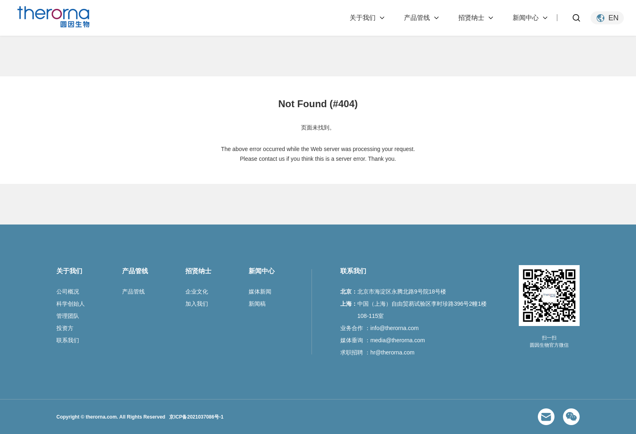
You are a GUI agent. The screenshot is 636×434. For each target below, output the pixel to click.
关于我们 (363, 17)
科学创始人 (70, 303)
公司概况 (67, 291)
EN (613, 18)
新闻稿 (257, 303)
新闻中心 (526, 17)
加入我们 (196, 303)
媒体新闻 (260, 291)
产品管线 (417, 17)
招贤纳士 (471, 17)
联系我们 (67, 340)
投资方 (64, 328)
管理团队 (67, 316)
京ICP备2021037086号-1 (196, 417)
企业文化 (196, 291)
